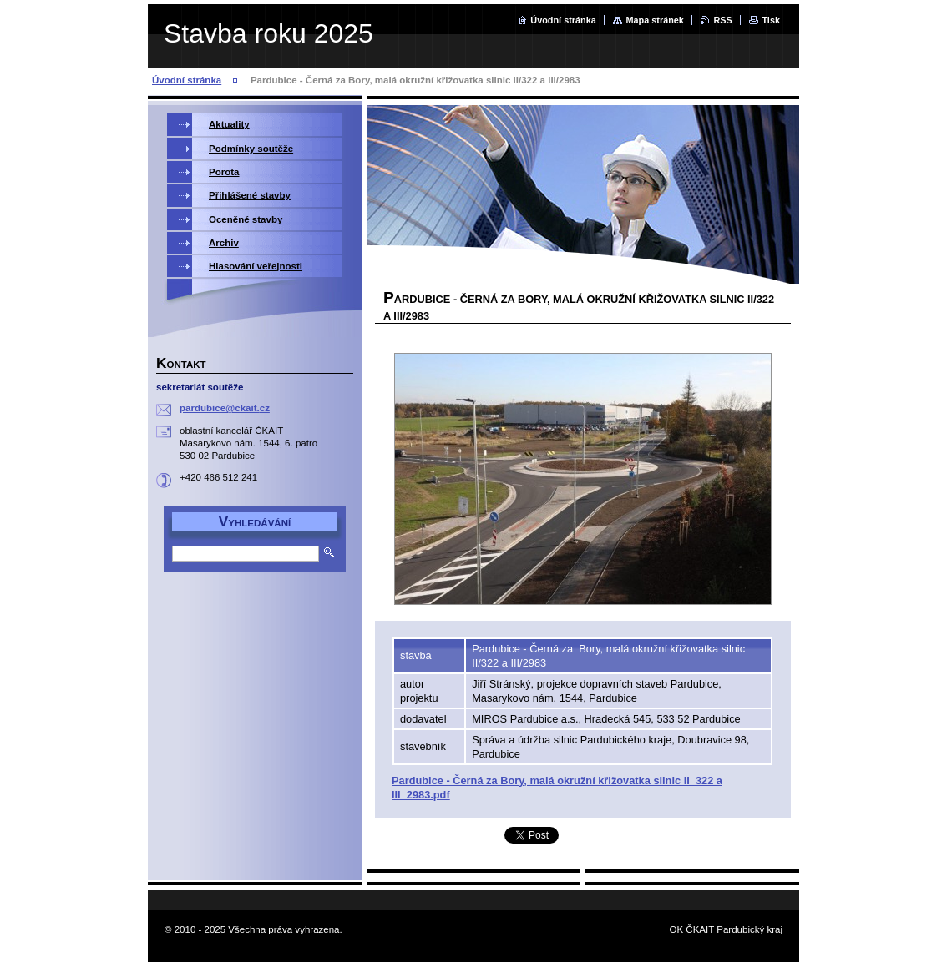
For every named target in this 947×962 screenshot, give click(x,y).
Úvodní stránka (563, 20)
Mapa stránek (654, 20)
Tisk (771, 20)
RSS (722, 20)
